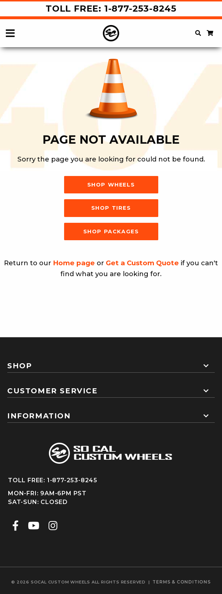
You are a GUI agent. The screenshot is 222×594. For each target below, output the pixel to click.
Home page (74, 263)
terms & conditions (181, 582)
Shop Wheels (111, 184)
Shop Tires (111, 208)
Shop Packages (111, 231)
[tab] (111, 363)
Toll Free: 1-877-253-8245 (111, 8)
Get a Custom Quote (142, 263)
